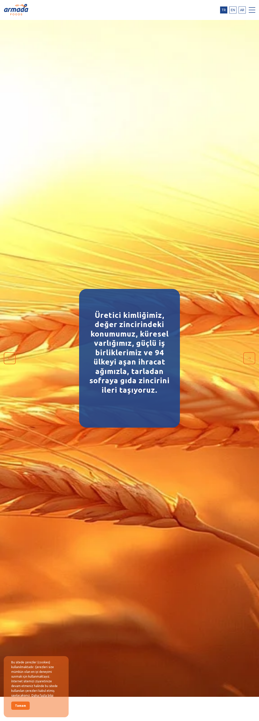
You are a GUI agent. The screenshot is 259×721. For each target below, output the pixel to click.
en (233, 10)
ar (242, 10)
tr (224, 10)
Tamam (20, 705)
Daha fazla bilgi (42, 695)
